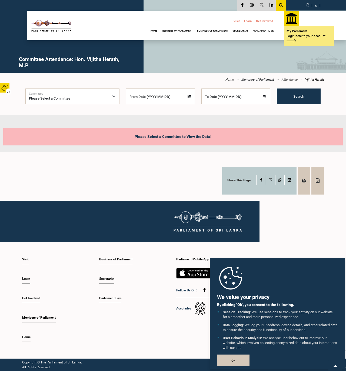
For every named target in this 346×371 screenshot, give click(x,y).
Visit (237, 21)
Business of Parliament (212, 30)
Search (298, 96)
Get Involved (264, 21)
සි (307, 5)
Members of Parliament (177, 30)
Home (154, 30)
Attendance (290, 79)
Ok (233, 360)
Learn (248, 21)
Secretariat (240, 30)
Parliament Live (263, 30)
